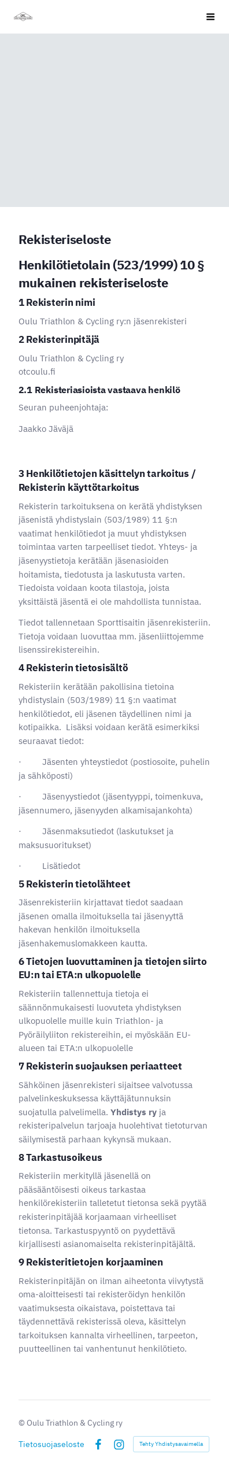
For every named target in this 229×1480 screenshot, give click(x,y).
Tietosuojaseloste (51, 1444)
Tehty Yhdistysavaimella (171, 1444)
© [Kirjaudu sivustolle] (23, 1423)
